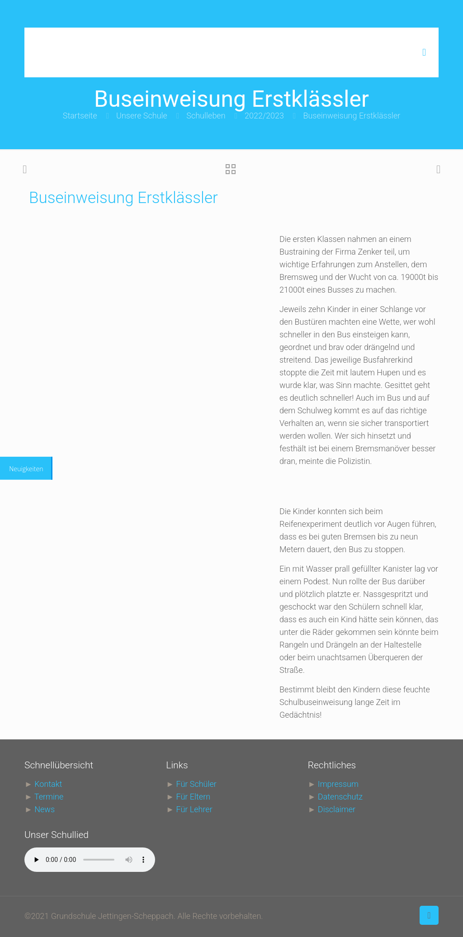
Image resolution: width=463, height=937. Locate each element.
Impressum (338, 784)
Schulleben (205, 115)
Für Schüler (196, 784)
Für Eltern (193, 796)
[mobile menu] (424, 52)
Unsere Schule (141, 115)
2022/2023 (264, 115)
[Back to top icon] (429, 915)
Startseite (80, 115)
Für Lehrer (194, 809)
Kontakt (48, 784)
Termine (48, 796)
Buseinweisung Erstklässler (351, 115)
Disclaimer (336, 809)
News (44, 809)
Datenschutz (340, 796)
